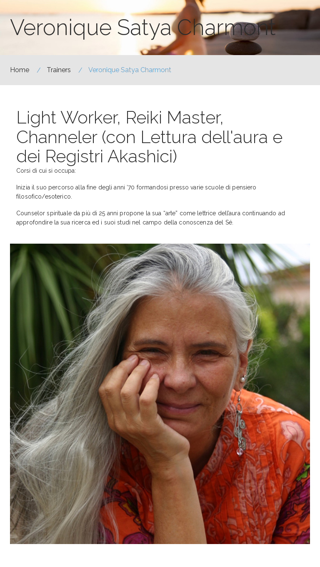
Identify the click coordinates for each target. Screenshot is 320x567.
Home (19, 70)
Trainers (59, 70)
